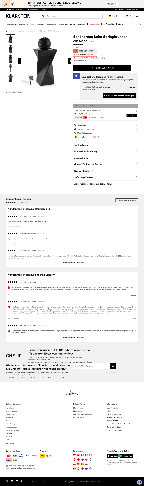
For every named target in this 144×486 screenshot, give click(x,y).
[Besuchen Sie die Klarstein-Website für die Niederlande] (78, 468)
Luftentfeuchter (12, 414)
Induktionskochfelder (14, 440)
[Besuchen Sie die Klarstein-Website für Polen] (74, 464)
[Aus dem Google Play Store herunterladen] (126, 456)
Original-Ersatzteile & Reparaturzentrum (122, 424)
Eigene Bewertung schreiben (123, 200)
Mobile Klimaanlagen (14, 411)
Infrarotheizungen (12, 424)
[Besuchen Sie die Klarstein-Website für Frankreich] (86, 455)
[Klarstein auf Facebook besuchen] (14, 482)
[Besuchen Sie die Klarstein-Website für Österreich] (78, 455)
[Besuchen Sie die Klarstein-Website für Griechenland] (90, 469)
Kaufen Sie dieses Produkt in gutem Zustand (90, 110)
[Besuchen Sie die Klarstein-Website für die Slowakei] (82, 459)
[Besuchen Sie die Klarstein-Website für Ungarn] (90, 459)
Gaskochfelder (11, 443)
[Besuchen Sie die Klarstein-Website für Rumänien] (82, 464)
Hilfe (108, 411)
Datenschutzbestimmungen (116, 462)
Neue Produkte (131, 24)
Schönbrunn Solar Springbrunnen (54, 31)
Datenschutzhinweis (110, 372)
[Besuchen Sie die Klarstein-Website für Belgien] (74, 468)
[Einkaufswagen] (136, 16)
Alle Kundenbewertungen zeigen (74, 262)
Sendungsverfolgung (114, 417)
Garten (13, 31)
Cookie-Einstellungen (114, 430)
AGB (53, 482)
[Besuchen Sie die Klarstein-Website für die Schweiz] (82, 455)
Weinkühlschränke (13, 408)
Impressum (62, 482)
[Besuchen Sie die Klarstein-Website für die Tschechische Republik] (86, 459)
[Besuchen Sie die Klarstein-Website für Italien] (90, 455)
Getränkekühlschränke (14, 430)
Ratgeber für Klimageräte (83, 414)
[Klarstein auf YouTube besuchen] (21, 482)
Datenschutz (43, 482)
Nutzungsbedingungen (113, 464)
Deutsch (113, 16)
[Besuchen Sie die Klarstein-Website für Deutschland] (74, 455)
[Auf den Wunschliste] (135, 68)
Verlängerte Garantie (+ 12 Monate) (98, 87)
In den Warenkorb (102, 67)
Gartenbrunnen (35, 31)
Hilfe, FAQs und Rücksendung (128, 9)
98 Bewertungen (78, 47)
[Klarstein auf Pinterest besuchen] (27, 482)
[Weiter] (140, 24)
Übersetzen (133, 295)
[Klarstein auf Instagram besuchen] (8, 482)
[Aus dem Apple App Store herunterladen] (113, 456)
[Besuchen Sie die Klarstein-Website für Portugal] (82, 468)
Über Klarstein (112, 408)
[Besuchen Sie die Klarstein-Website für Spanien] (74, 459)
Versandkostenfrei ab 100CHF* (40, 9)
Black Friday (78, 408)
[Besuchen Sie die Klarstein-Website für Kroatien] (78, 464)
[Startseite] (8, 31)
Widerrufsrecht (112, 421)
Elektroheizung (78, 417)
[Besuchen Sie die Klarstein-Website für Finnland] (90, 464)
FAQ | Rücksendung (114, 414)
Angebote (118, 24)
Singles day (77, 411)
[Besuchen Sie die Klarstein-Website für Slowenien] (86, 468)
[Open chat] (139, 482)
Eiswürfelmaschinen (13, 427)
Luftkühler (10, 433)
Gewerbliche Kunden (114, 427)
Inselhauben (10, 417)
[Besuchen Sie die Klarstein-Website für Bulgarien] (86, 464)
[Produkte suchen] (72, 16)
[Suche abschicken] (43, 16)
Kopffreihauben (12, 421)
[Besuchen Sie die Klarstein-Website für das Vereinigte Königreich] (78, 459)
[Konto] (127, 16)
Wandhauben (11, 437)
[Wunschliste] (131, 16)
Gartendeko (23, 31)
